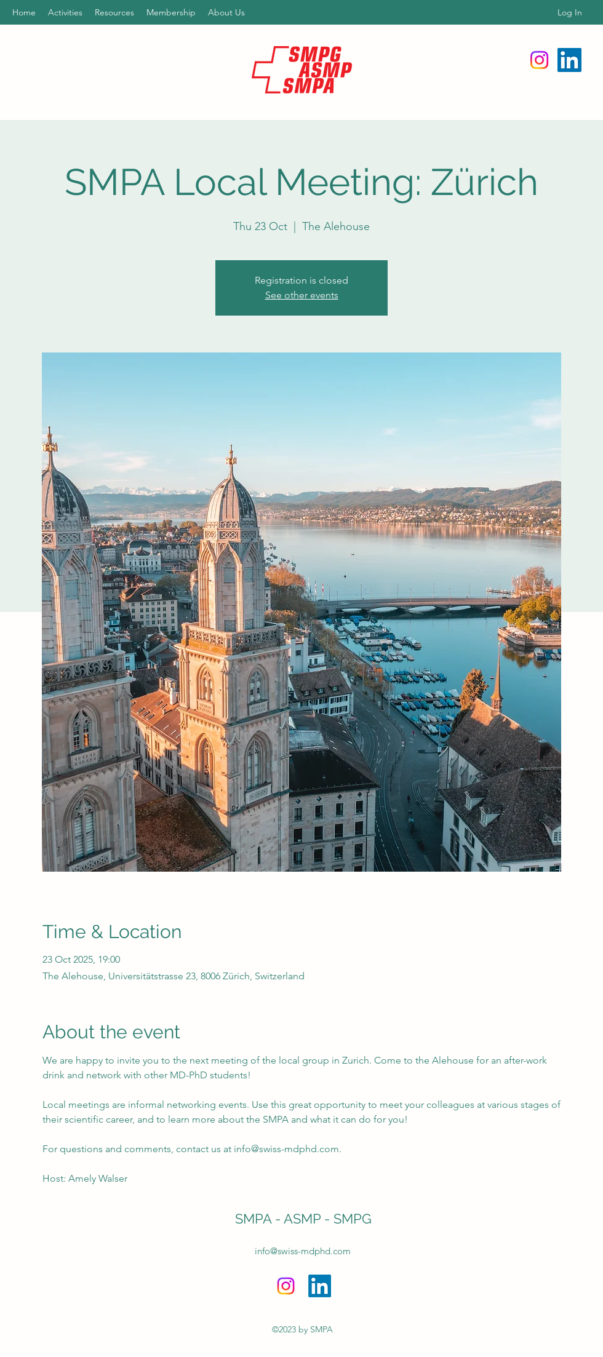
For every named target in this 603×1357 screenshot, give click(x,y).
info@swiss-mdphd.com (303, 1251)
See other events (301, 295)
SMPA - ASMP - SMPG (303, 1219)
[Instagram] (539, 60)
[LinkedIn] (569, 60)
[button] (65, 12)
